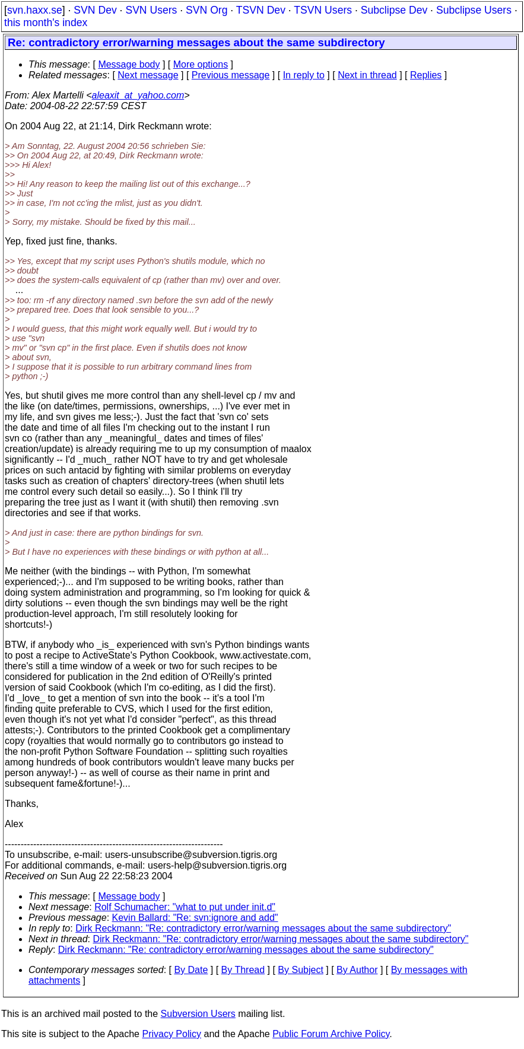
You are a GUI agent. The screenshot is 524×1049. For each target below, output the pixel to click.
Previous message (231, 75)
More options (200, 64)
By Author (356, 970)
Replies (426, 75)
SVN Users (151, 10)
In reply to (304, 75)
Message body (129, 64)
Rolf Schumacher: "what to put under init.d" (184, 907)
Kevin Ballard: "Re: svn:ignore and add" (195, 918)
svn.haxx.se (34, 10)
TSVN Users (323, 10)
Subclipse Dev (394, 10)
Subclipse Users (474, 10)
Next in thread (367, 75)
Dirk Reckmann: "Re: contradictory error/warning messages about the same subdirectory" (263, 928)
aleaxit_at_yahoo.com (138, 95)
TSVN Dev (260, 10)
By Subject (300, 970)
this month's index (45, 22)
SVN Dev (95, 10)
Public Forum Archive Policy (330, 1034)
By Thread (243, 970)
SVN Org (206, 10)
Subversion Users (198, 1014)
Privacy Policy (171, 1034)
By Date (191, 970)
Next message (147, 75)
